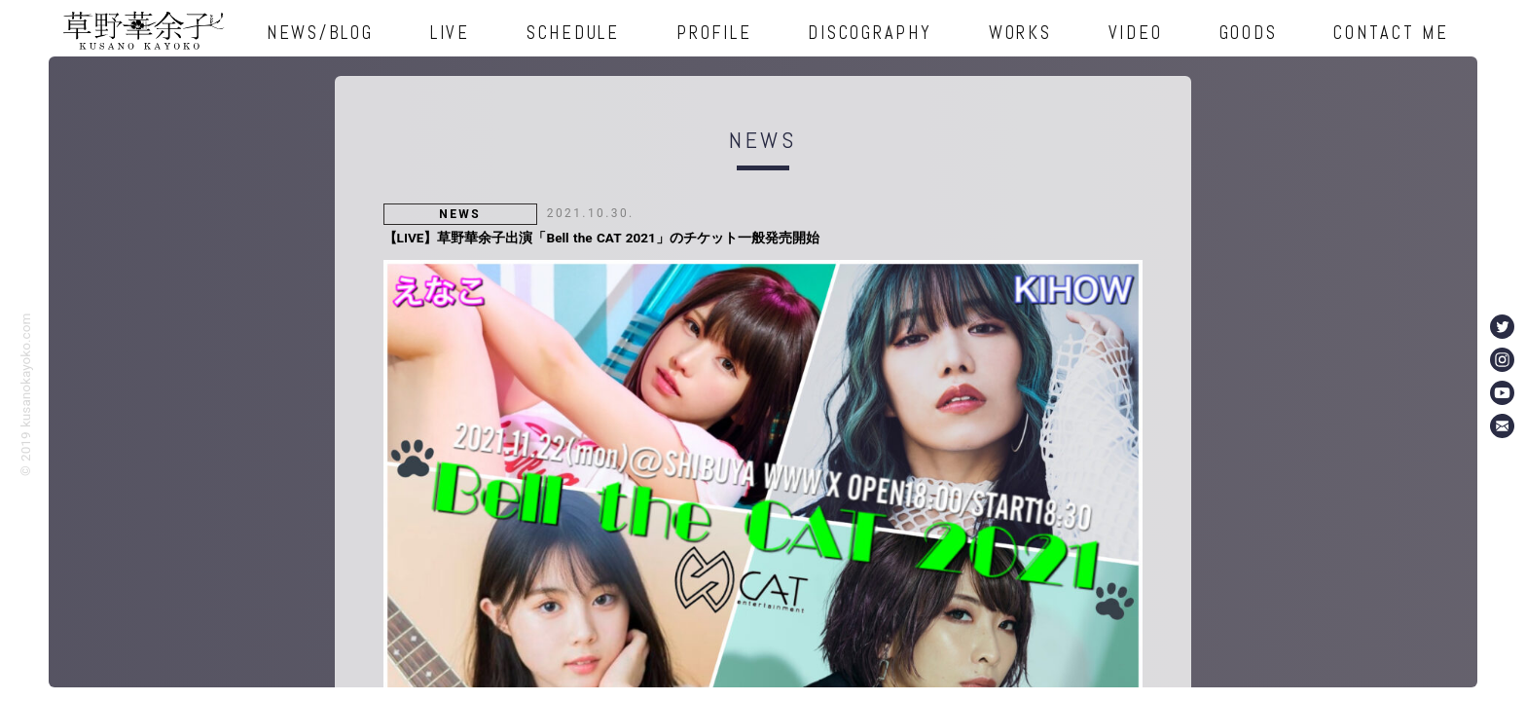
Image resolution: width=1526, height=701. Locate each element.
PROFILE (713, 32)
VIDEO (1135, 32)
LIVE (450, 32)
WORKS (1020, 32)
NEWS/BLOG (320, 32)
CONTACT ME (1391, 32)
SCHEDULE (573, 32)
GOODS (1248, 32)
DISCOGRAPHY (869, 32)
